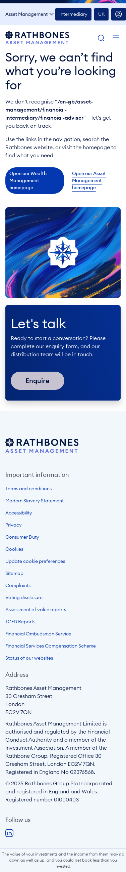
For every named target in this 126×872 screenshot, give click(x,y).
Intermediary (73, 14)
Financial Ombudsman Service (38, 634)
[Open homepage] (41, 451)
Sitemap (14, 573)
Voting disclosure (24, 597)
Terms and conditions (28, 489)
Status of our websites (29, 658)
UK (101, 14)
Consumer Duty (22, 537)
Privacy (13, 525)
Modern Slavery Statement (34, 501)
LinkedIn (9, 833)
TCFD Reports (20, 622)
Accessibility (18, 513)
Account (118, 14)
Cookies (14, 549)
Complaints (17, 585)
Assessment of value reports (35, 610)
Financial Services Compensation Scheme (50, 646)
